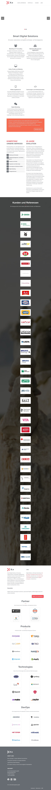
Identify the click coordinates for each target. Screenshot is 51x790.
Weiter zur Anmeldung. (38, 596)
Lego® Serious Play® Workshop (13, 762)
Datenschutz (38, 788)
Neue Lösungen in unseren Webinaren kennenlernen (17, 758)
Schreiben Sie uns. (38, 129)
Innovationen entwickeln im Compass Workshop (16, 760)
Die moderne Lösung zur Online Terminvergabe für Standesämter (19, 764)
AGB (42, 788)
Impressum (33, 788)
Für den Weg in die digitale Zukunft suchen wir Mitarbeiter (34, 575)
